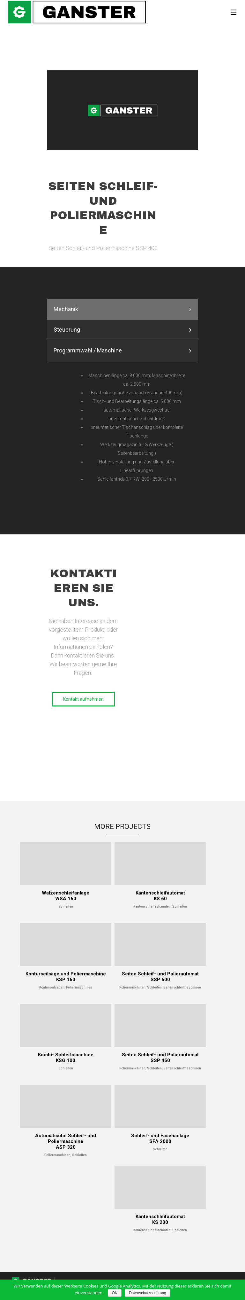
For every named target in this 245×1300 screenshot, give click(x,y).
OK (114, 1293)
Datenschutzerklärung (147, 1293)
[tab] (122, 309)
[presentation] (122, 309)
